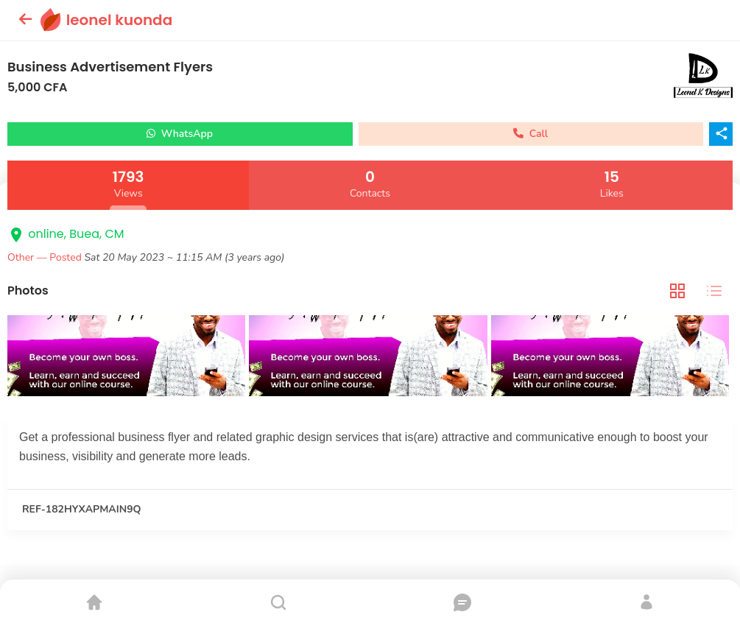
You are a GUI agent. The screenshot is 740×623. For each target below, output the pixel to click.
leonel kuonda (119, 20)
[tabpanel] (370, 357)
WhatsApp (180, 134)
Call (530, 134)
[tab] (677, 291)
